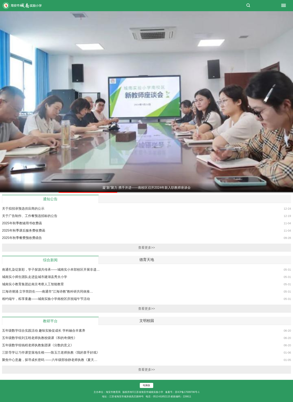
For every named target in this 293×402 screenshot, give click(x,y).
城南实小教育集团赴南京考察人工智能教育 (33, 284)
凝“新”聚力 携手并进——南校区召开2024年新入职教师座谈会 (146, 187)
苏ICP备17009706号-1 (187, 392)
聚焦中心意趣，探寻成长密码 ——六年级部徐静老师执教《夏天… (49, 360)
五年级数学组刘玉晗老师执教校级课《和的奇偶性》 (39, 338)
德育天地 (146, 260)
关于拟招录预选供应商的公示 (23, 208)
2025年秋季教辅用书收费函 (22, 223)
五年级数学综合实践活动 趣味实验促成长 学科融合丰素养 (43, 330)
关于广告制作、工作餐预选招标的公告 (29, 216)
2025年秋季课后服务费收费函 (23, 230)
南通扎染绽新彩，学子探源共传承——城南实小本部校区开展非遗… (51, 269)
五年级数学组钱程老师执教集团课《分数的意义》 (38, 345)
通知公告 (50, 199)
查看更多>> (146, 247)
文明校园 (146, 321)
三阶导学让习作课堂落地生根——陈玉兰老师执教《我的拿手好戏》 (51, 352)
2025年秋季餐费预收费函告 (22, 238)
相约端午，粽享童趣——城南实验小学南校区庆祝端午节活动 (46, 299)
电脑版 (146, 385)
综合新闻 (50, 260)
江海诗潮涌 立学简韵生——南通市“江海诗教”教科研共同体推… (47, 291)
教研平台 (50, 321)
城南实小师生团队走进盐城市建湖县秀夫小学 (34, 277)
